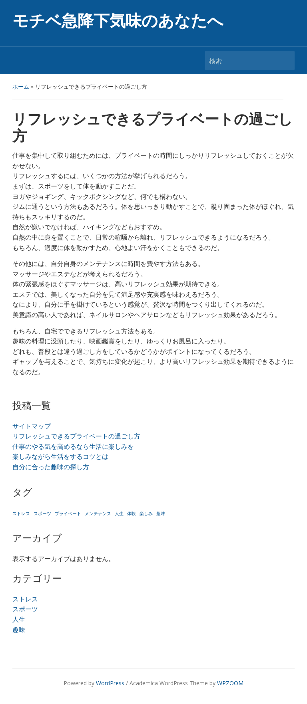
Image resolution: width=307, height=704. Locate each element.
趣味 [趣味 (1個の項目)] (160, 513)
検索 (285, 60)
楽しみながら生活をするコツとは (60, 456)
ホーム (20, 86)
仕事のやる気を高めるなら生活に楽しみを (73, 446)
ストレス (25, 599)
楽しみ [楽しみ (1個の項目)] (146, 513)
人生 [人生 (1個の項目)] (119, 513)
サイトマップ (31, 426)
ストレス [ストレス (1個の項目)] (21, 513)
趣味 (18, 629)
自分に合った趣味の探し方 (50, 466)
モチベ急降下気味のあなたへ (117, 21)
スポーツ (25, 609)
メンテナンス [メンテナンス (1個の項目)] (98, 513)
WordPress (110, 683)
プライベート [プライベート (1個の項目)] (68, 513)
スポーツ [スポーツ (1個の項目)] (42, 513)
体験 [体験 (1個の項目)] (131, 513)
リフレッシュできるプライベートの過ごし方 (76, 436)
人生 (18, 619)
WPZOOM (230, 683)
